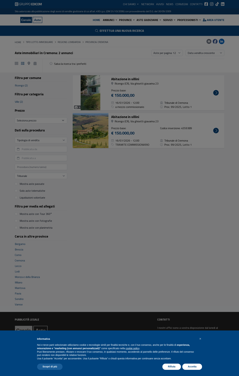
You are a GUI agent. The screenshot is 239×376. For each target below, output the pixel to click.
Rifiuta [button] (171, 366)
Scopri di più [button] (50, 366)
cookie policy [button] (132, 348)
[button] (200, 338)
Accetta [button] (192, 366)
